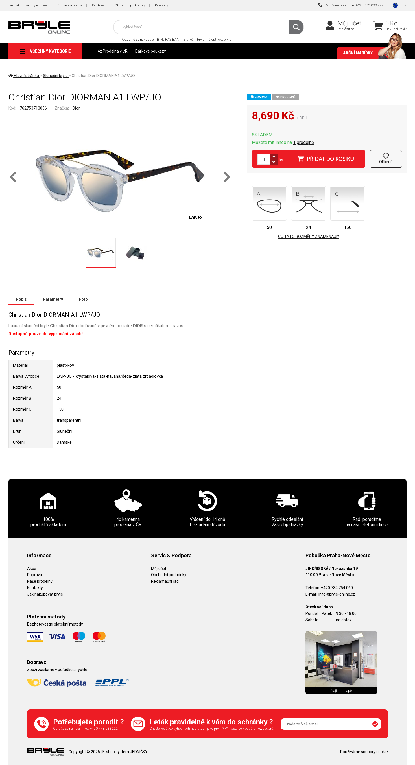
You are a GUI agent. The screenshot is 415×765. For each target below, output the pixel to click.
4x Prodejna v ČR (113, 51)
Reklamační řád (165, 581)
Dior (76, 108)
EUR (403, 5)
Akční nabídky (372, 53)
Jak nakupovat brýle (45, 594)
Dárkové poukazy (150, 51)
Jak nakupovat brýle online (27, 5)
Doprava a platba (69, 5)
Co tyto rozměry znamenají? (308, 236)
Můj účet (349, 23)
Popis (21, 299)
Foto (83, 299)
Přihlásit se (346, 29)
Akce (31, 568)
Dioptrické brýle (219, 39)
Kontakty (161, 5)
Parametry (53, 299)
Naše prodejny (40, 581)
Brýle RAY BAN (168, 39)
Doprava (34, 574)
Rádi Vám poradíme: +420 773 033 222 (351, 5)
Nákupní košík (396, 29)
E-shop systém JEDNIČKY (125, 751)
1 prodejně (303, 142)
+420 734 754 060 (337, 587)
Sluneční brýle (194, 39)
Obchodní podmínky (130, 5)
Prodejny (98, 5)
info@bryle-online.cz (336, 594)
